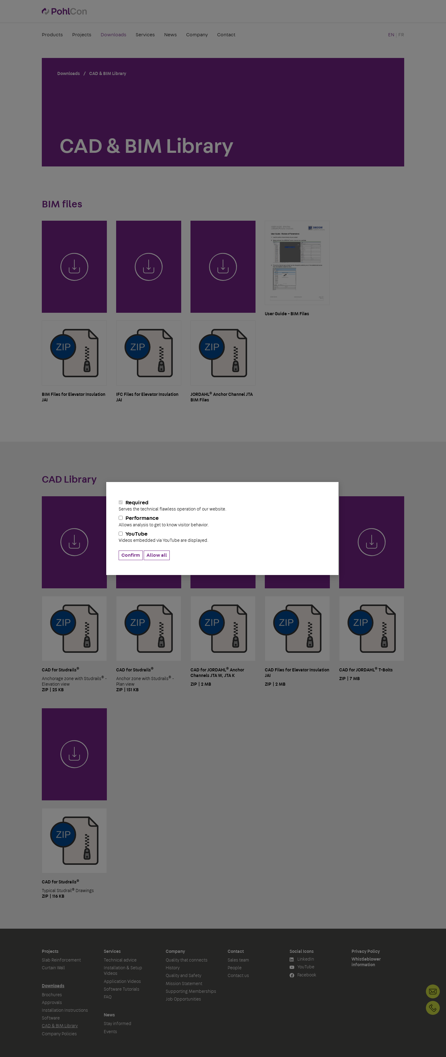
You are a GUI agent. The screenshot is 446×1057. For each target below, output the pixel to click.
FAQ (108, 997)
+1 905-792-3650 (433, 1008)
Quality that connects (187, 960)
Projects (81, 35)
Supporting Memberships (191, 991)
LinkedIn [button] (302, 959)
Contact (226, 35)
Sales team (238, 960)
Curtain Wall (53, 968)
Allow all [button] (156, 555)
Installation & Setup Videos (123, 971)
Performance (222, 521)
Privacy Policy (366, 951)
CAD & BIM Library (60, 1026)
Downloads (113, 35)
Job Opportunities (183, 999)
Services (145, 35)
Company (197, 35)
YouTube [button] (302, 967)
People (235, 968)
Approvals (52, 1003)
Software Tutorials (121, 989)
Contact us (238, 976)
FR (401, 35)
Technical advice (120, 960)
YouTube (222, 537)
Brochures (52, 995)
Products (52, 35)
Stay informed (117, 1024)
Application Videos (122, 982)
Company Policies (59, 1034)
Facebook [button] (303, 975)
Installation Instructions (65, 1010)
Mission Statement (184, 984)
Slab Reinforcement (61, 960)
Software (51, 1018)
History (173, 968)
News (170, 35)
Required (222, 506)
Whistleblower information (366, 962)
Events (110, 1032)
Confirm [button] (130, 555)
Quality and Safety (183, 976)
